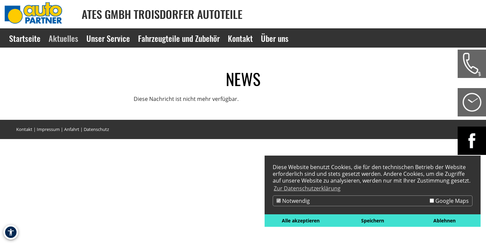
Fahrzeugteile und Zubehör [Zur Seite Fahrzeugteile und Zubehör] (179, 38)
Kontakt (24, 129)
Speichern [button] (372, 220)
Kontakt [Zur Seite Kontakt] (240, 38)
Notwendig (293, 201)
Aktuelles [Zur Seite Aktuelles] (63, 38)
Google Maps (449, 201)
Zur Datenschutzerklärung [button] (307, 188)
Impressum (48, 129)
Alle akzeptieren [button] (301, 220)
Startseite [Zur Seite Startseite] (24, 38)
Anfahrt (71, 129)
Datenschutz (96, 129)
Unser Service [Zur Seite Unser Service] (108, 38)
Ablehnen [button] (444, 220)
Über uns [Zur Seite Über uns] (275, 38)
